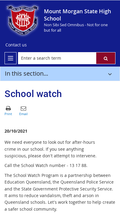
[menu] (11, 58)
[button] (105, 58)
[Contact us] (16, 45)
